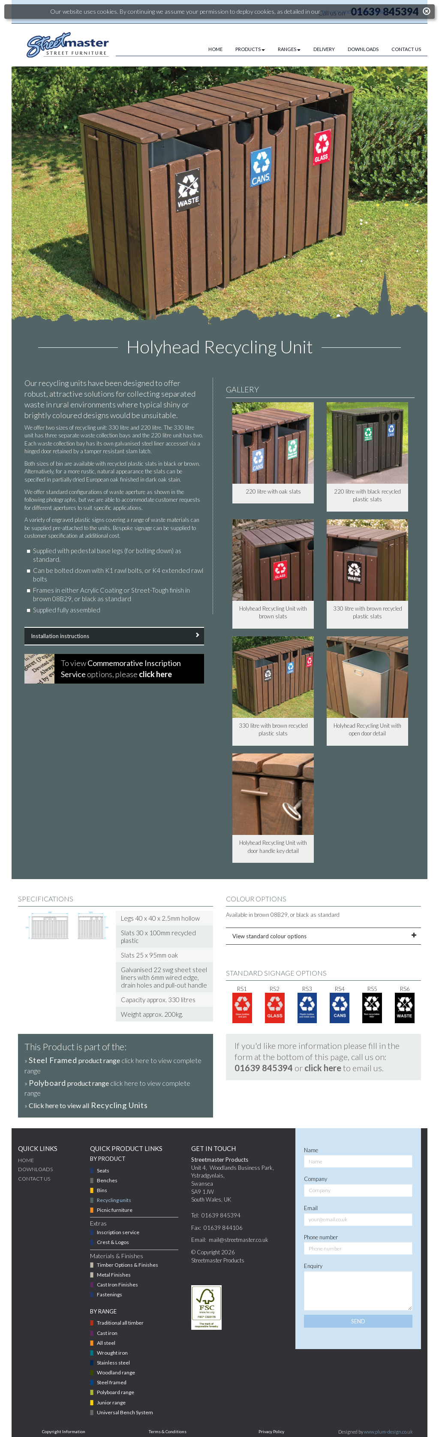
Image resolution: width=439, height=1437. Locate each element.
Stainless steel (113, 1362)
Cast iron (107, 1333)
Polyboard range (115, 1392)
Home (26, 1160)
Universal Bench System (125, 1412)
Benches (107, 1180)
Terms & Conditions (167, 1431)
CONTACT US (406, 49)
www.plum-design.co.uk (388, 1431)
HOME (215, 49)
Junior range (111, 1402)
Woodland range (116, 1372)
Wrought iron (112, 1353)
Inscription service (118, 1232)
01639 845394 (264, 1068)
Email (311, 1208)
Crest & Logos (113, 1242)
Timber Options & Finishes (127, 1265)
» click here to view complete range (112, 1065)
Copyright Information (63, 1431)
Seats (103, 1170)
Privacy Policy (271, 1431)
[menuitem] (209, 49)
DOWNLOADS (363, 49)
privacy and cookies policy (355, 11)
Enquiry (313, 1265)
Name (311, 1150)
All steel (106, 1343)
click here (322, 1068)
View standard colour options (323, 936)
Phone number (321, 1237)
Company (315, 1178)
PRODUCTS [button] (250, 49)
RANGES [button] (289, 49)
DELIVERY (324, 49)
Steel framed (111, 1382)
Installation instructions (114, 635)
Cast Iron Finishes (117, 1284)
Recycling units (114, 1200)
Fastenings (109, 1294)
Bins (102, 1190)
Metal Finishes (114, 1274)
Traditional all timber (120, 1323)
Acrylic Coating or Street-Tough (124, 590)
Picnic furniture (114, 1210)
